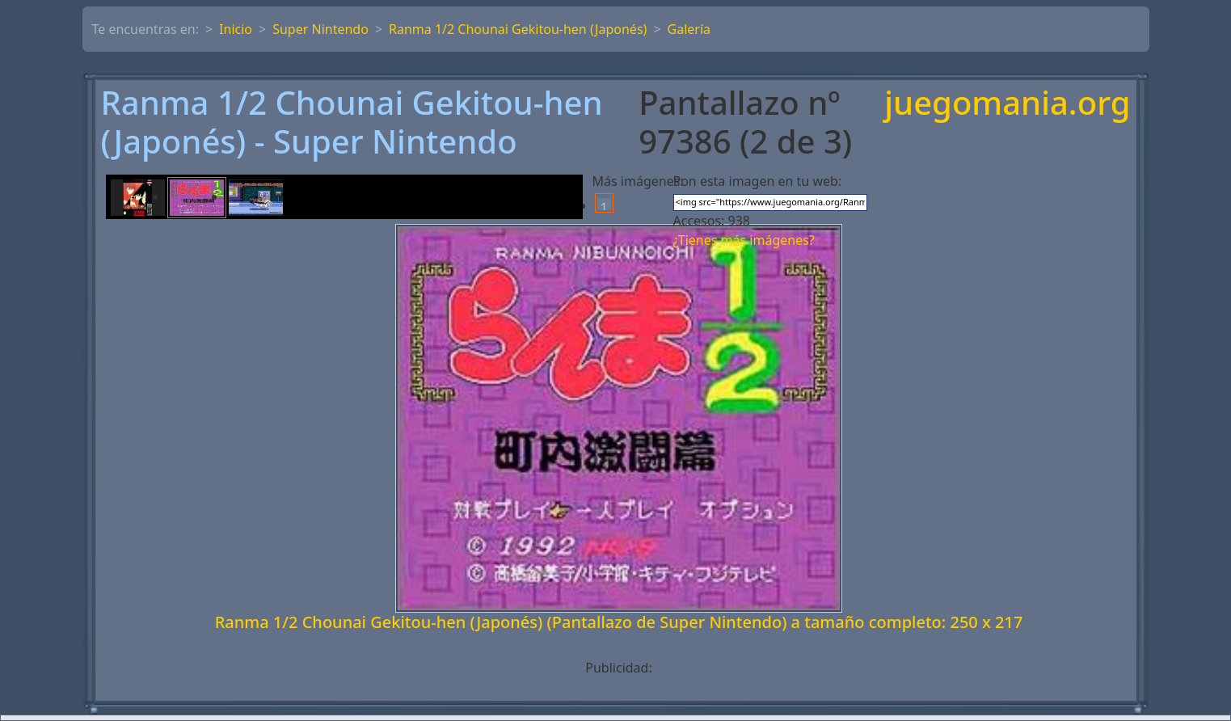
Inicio (235, 29)
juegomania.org (1007, 103)
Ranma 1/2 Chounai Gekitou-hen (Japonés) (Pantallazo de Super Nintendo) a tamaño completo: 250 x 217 (619, 622)
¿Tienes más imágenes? (744, 240)
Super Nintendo (320, 29)
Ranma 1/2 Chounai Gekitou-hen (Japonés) (518, 29)
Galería (689, 29)
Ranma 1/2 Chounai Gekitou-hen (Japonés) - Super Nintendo (352, 122)
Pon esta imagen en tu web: (757, 181)
